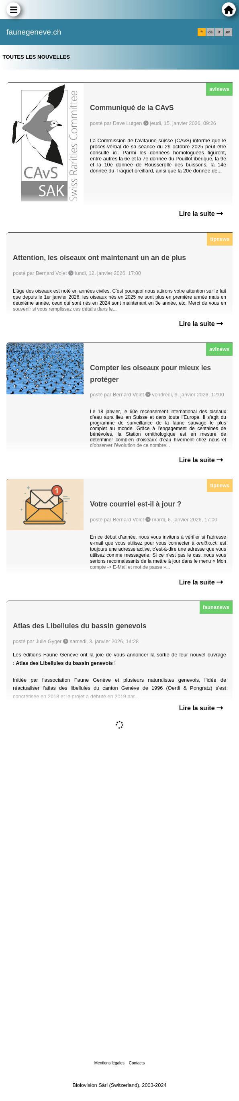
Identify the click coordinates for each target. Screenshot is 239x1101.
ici (115, 153)
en (228, 32)
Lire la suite (201, 213)
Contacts (137, 1063)
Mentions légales (109, 1063)
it (220, 32)
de (210, 32)
